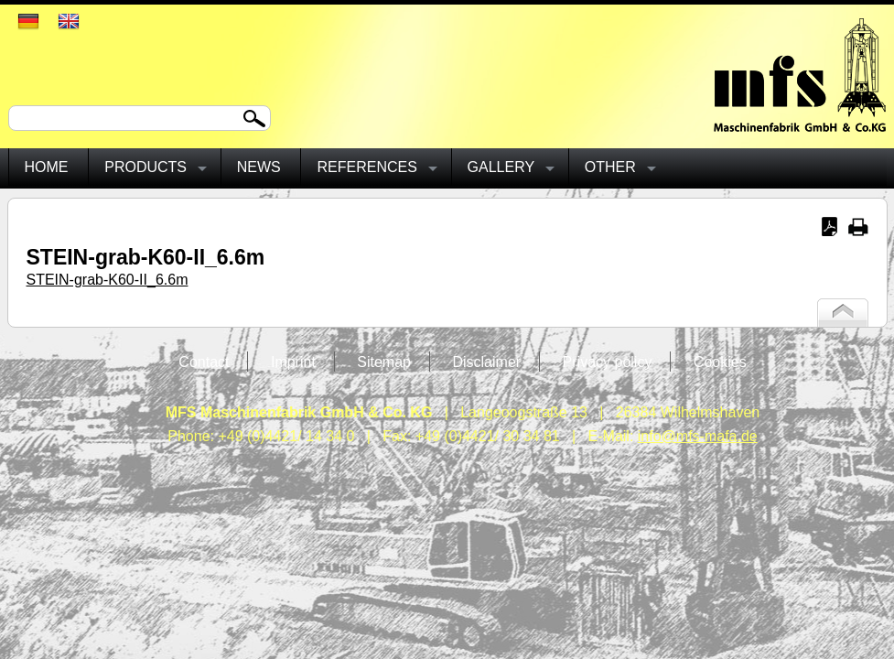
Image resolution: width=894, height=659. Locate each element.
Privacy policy (607, 362)
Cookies (720, 362)
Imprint (293, 362)
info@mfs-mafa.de (698, 436)
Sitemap (384, 362)
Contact (203, 362)
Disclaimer (486, 362)
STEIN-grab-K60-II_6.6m (107, 279)
